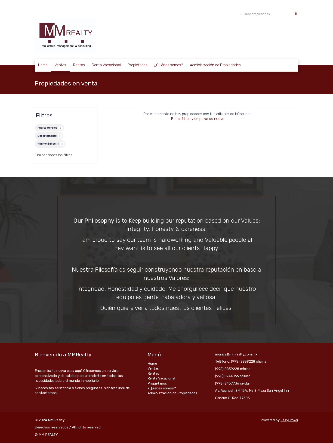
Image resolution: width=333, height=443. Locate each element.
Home (43, 65)
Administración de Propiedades (215, 65)
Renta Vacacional (106, 65)
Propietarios (137, 65)
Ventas (60, 65)
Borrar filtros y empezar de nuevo (197, 119)
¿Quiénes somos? (168, 65)
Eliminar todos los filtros (53, 155)
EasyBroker (289, 420)
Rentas (79, 65)
